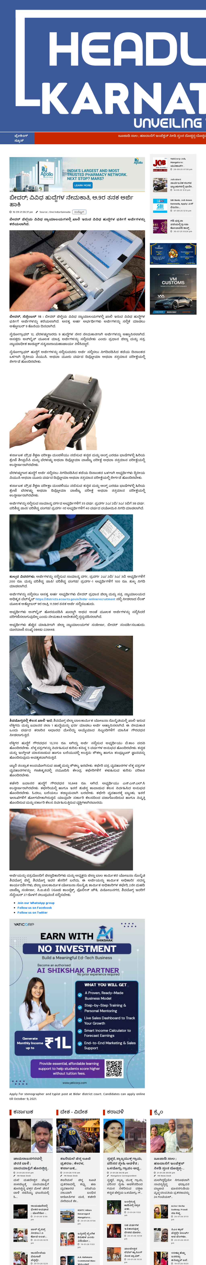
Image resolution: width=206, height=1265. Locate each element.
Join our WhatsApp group (36, 903)
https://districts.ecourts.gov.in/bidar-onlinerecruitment (76, 599)
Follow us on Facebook (35, 908)
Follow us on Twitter (33, 913)
